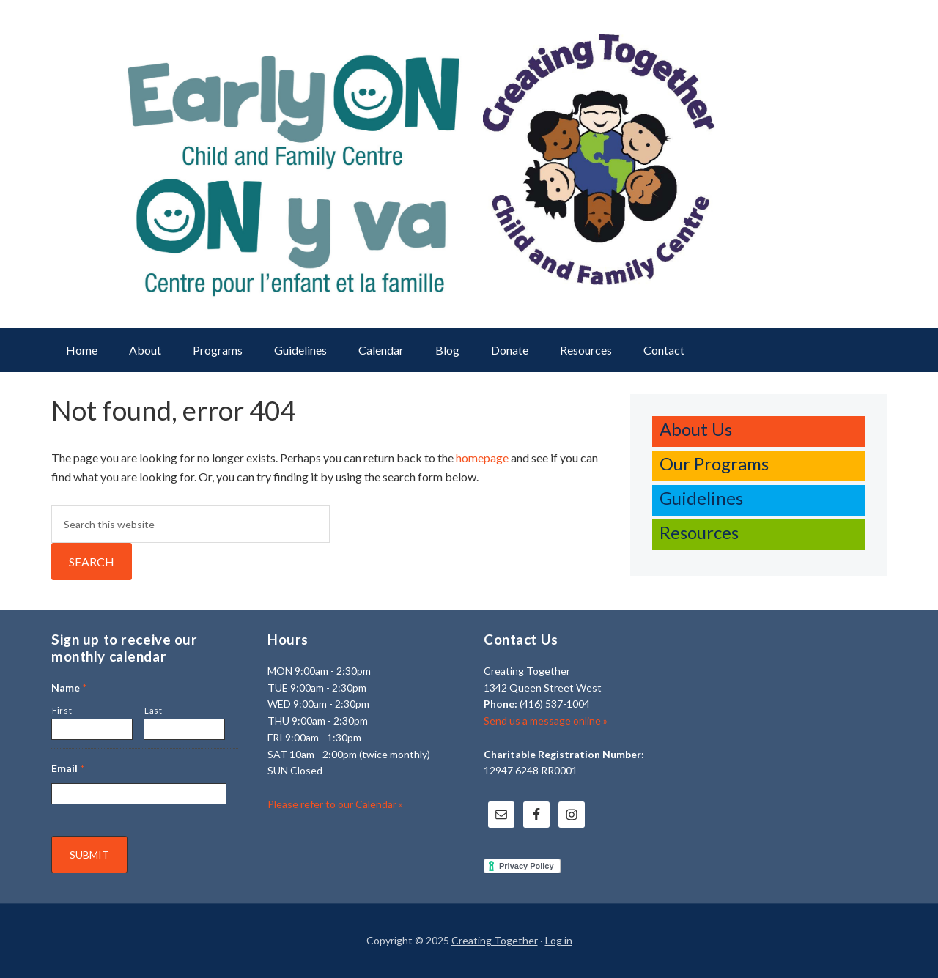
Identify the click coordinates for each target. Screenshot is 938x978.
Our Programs (714, 463)
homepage (482, 457)
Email (67, 768)
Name (68, 687)
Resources (699, 532)
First (62, 710)
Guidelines (701, 497)
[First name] (92, 729)
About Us (696, 429)
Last (153, 710)
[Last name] (184, 729)
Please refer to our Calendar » (335, 804)
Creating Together (494, 940)
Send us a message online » (546, 720)
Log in (558, 940)
